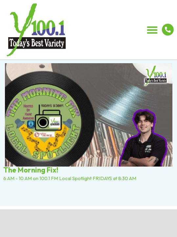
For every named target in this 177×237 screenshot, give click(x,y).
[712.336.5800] (168, 30)
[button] (152, 30)
